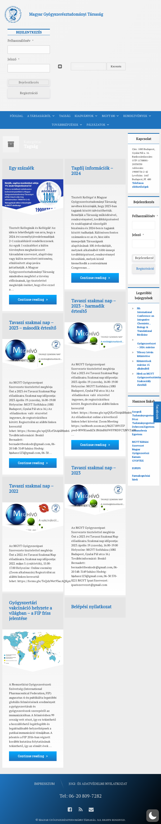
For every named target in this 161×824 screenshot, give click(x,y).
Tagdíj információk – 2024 (92, 171)
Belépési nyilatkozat (91, 606)
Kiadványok (86, 116)
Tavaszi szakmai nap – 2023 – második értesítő (32, 325)
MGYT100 (110, 116)
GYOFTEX (138, 460)
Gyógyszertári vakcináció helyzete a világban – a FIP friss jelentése (30, 610)
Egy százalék (21, 168)
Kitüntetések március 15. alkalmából (144, 364)
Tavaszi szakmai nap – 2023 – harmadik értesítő (93, 306)
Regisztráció (29, 93)
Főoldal (16, 116)
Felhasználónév (21, 41)
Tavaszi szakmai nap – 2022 (31, 488)
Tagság (64, 116)
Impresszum (44, 784)
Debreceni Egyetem (143, 426)
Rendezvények (137, 116)
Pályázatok (98, 125)
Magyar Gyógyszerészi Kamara (140, 453)
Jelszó (13, 59)
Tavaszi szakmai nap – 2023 (93, 470)
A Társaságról (41, 116)
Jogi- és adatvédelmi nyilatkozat (98, 784)
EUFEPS (136, 468)
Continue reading (37, 299)
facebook (157, 412)
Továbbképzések (67, 125)
